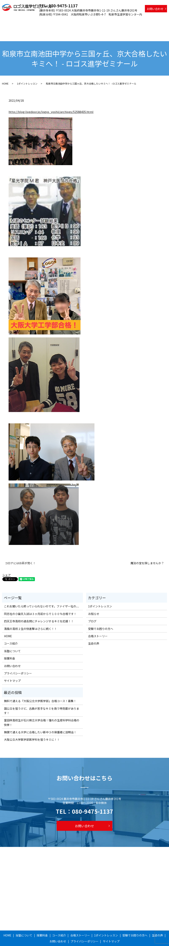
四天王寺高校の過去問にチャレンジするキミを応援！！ (39, 607)
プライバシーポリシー (18, 660)
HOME (25, 21)
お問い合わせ (155, 9)
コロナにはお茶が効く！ (20, 549)
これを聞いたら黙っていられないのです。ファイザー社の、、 (42, 592)
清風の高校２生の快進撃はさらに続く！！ (30, 615)
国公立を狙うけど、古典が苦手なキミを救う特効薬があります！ (41, 697)
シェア (6, 561)
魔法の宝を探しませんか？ (147, 549)
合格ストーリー (89, 21)
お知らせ (93, 600)
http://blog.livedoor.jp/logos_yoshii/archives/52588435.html (51, 98)
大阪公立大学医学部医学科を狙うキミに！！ (32, 726)
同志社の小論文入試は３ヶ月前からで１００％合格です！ (40, 600)
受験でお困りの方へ (139, 21)
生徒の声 (160, 21)
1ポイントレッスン (113, 21)
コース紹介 (70, 21)
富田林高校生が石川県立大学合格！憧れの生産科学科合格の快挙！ (41, 708)
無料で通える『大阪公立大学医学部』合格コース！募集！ (40, 687)
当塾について (39, 21)
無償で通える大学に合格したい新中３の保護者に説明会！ (40, 718)
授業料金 (55, 21)
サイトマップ (12, 667)
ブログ (92, 607)
